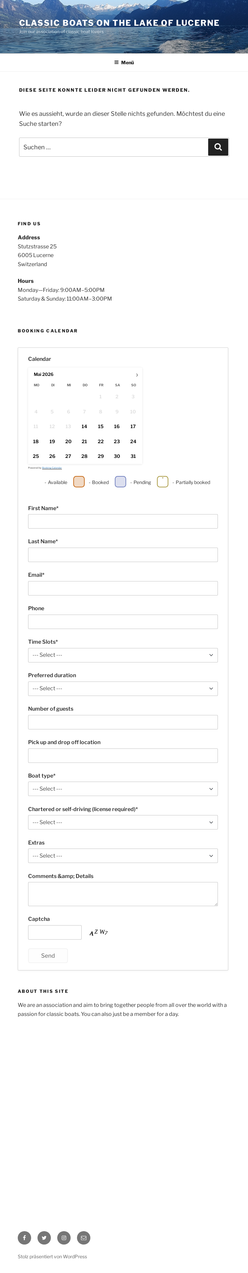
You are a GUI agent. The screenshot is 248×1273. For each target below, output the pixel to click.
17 (133, 426)
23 (117, 441)
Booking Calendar (52, 467)
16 (116, 426)
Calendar (39, 359)
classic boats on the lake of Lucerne (119, 23)
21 (84, 441)
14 (84, 426)
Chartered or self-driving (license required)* (83, 809)
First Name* (43, 508)
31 (133, 456)
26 (52, 456)
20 (68, 441)
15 (100, 426)
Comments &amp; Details (60, 876)
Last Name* (43, 541)
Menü (124, 62)
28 (84, 456)
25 (36, 456)
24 (133, 441)
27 (68, 456)
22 (100, 441)
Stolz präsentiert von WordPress (52, 1256)
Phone (36, 608)
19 (52, 441)
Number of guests (50, 709)
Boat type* (42, 776)
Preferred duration (52, 675)
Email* (36, 575)
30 (116, 456)
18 (35, 441)
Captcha (39, 919)
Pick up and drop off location (64, 742)
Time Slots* (43, 642)
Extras (36, 843)
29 (100, 456)
